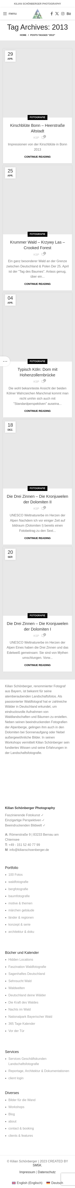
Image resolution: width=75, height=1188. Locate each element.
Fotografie (37, 117)
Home (23, 35)
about (12, 1121)
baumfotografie (19, 896)
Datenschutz (47, 1172)
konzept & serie (19, 924)
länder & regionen (21, 917)
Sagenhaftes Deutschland (26, 973)
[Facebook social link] (51, 14)
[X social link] (57, 14)
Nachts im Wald (19, 1009)
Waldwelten (16, 988)
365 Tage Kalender (21, 1023)
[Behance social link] (69, 14)
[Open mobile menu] (10, 14)
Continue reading (37, 156)
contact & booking (21, 1128)
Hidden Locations (20, 959)
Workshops (16, 1107)
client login (16, 1078)
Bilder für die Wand (21, 1100)
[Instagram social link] (63, 14)
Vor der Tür (16, 1031)
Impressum (27, 1172)
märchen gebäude (21, 910)
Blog (11, 1114)
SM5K (37, 1165)
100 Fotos (15, 874)
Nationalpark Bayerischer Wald (30, 1016)
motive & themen (20, 903)
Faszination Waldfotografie (27, 966)
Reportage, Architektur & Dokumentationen (38, 1071)
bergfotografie (18, 889)
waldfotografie (18, 882)
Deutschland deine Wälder (27, 995)
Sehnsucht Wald (20, 981)
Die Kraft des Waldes (23, 1002)
